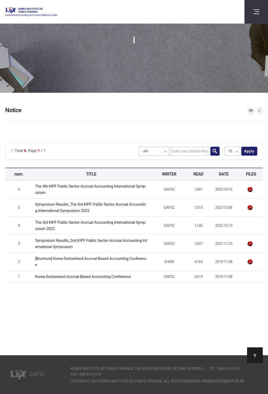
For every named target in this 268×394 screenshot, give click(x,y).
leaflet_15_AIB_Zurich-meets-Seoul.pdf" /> (250, 262)
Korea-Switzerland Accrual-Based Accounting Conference (83, 276)
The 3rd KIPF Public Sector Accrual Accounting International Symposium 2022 (90, 225)
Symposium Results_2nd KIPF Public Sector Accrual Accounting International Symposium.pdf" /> (250, 244)
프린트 (250, 110)
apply (249, 151)
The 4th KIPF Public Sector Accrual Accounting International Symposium (90, 189)
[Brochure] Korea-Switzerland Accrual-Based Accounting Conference (91, 261)
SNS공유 (259, 110)
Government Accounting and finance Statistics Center (45, 12)
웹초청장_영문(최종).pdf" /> (250, 189)
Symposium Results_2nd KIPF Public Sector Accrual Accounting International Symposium (91, 243)
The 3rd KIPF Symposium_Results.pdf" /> (250, 207)
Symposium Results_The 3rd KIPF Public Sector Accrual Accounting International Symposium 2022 (90, 207)
